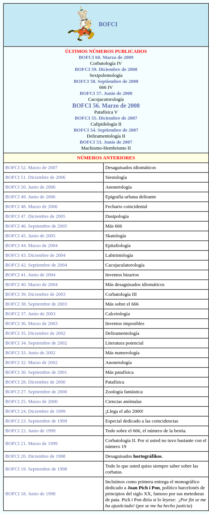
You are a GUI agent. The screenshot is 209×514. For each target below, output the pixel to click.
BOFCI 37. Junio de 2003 (30, 313)
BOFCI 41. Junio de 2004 (30, 274)
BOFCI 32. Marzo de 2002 (31, 362)
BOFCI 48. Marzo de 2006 (31, 206)
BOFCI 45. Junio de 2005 (30, 235)
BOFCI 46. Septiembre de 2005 (36, 226)
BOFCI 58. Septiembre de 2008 (106, 81)
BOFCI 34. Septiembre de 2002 (36, 343)
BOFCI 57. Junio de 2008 (106, 93)
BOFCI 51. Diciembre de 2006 (35, 177)
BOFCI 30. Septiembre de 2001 (36, 372)
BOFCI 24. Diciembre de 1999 (35, 411)
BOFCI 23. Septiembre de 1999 (36, 421)
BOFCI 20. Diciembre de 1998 (35, 456)
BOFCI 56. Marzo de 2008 (106, 105)
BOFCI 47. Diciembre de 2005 (35, 216)
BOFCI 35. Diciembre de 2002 (35, 333)
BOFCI (109, 24)
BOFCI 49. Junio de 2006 (30, 196)
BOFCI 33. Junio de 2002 (30, 352)
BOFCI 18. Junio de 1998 (30, 493)
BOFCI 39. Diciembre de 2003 (35, 294)
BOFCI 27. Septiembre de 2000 (36, 391)
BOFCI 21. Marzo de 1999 (31, 443)
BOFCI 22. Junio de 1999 (30, 430)
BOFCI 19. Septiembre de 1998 (36, 469)
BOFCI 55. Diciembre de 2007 (106, 118)
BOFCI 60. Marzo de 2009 (106, 57)
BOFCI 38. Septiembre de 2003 (36, 304)
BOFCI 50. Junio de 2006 (30, 187)
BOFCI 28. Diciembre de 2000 (35, 382)
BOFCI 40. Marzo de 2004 (31, 284)
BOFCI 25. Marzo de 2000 (31, 401)
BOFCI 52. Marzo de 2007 (31, 167)
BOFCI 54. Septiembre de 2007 (106, 130)
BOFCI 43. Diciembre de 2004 (35, 255)
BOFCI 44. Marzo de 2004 (31, 245)
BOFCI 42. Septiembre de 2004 (36, 265)
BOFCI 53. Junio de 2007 (106, 142)
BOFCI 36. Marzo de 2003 (31, 323)
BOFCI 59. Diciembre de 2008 (106, 69)
